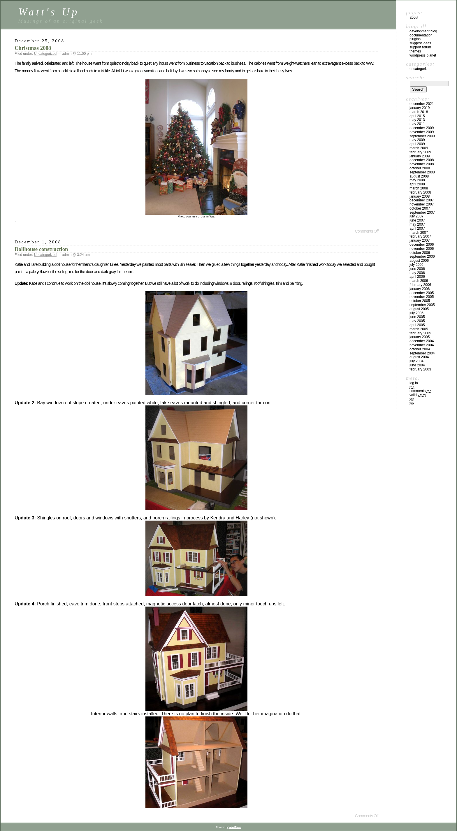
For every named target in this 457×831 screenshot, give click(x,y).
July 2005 (416, 313)
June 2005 (417, 317)
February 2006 (420, 285)
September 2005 (422, 305)
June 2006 (417, 269)
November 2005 (421, 297)
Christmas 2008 (33, 48)
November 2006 (421, 249)
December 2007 (421, 200)
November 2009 (421, 132)
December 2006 (421, 245)
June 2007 (417, 220)
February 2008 (420, 192)
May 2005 (417, 321)
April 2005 (417, 325)
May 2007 (417, 224)
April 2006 (417, 277)
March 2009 (418, 148)
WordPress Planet (422, 55)
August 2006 (419, 261)
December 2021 (421, 104)
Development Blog (423, 31)
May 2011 (417, 124)
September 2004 (422, 353)
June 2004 (417, 365)
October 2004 (419, 349)
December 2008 (421, 160)
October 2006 (419, 253)
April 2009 (417, 144)
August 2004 (419, 357)
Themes (415, 51)
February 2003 (420, 369)
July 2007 (416, 216)
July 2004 (416, 361)
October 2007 (419, 208)
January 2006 (419, 289)
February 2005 (420, 333)
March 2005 (418, 329)
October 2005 (419, 301)
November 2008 (421, 164)
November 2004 (421, 345)
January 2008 (419, 196)
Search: (415, 77)
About (413, 17)
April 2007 (417, 228)
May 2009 (417, 140)
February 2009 (420, 152)
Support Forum (420, 47)
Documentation (421, 35)
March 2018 (418, 112)
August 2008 (419, 176)
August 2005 (419, 309)
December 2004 (421, 341)
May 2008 (417, 180)
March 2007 (418, 233)
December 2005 (421, 293)
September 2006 (422, 256)
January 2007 (419, 240)
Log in (413, 383)
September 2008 (422, 172)
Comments (420, 391)
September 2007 (422, 212)
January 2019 (419, 108)
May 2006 (417, 273)
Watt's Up (48, 12)
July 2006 (416, 265)
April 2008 (417, 184)
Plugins (415, 39)
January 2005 (419, 337)
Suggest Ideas (420, 43)
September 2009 (422, 136)
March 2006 (418, 281)
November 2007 (421, 204)
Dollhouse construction (41, 249)
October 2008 (419, 168)
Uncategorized (45, 54)
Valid (417, 395)
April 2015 (417, 116)
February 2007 (420, 236)
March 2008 (418, 188)
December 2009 (421, 128)
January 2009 (419, 156)
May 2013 (417, 120)
